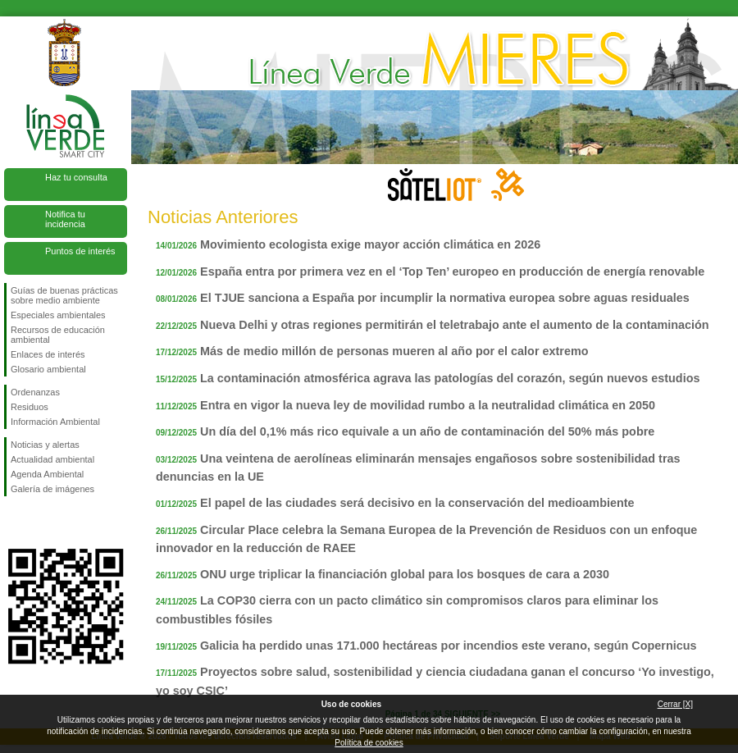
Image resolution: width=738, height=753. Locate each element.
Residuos (29, 407)
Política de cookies (369, 742)
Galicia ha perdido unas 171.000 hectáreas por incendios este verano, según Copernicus (448, 645)
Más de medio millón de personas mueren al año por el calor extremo (394, 351)
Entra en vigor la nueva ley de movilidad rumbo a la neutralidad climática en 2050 (427, 405)
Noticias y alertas (45, 445)
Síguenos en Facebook (14, 522)
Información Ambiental (55, 422)
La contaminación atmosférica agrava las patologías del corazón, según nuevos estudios (449, 378)
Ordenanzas (35, 392)
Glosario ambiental (48, 369)
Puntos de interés (80, 251)
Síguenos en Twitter (41, 522)
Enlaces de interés (48, 354)
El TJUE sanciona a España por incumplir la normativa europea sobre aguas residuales (445, 297)
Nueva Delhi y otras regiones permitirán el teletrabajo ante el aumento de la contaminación (454, 324)
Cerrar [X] (675, 704)
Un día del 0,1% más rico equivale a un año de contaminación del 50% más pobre (427, 431)
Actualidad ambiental (52, 459)
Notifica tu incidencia (65, 219)
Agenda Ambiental (47, 474)
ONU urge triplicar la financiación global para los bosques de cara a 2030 (404, 574)
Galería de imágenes (52, 489)
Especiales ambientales (58, 315)
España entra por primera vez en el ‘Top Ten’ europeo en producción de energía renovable (452, 271)
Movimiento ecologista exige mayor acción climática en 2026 (370, 244)
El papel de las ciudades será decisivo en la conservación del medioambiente (417, 502)
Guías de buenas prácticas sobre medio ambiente (64, 295)
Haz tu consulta (76, 177)
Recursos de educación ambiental (58, 335)
